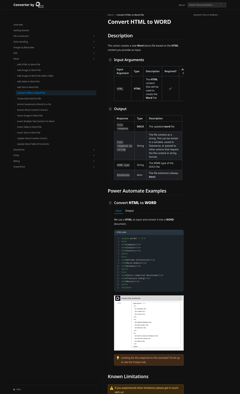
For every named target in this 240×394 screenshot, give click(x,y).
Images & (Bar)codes (28, 37)
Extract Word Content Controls (28, 111)
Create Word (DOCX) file (29, 95)
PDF (28, 43)
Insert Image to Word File (30, 118)
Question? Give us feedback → (206, 15)
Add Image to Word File (29, 60)
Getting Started (21, 20)
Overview (18, 14)
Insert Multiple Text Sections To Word (27, 126)
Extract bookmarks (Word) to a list (30, 102)
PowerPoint (28, 179)
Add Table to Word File (28, 74)
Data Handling (28, 31)
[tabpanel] (123, 251)
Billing (28, 173)
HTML (28, 168)
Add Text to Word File (27, 80)
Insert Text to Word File (28, 138)
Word (28, 48)
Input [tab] (67, 169)
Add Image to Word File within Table (29, 67)
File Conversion (28, 26)
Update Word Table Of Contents (28, 155)
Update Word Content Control (28, 146)
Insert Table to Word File (29, 133)
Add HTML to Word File (28, 54)
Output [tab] (78, 169)
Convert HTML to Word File (29, 88)
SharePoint (28, 162)
